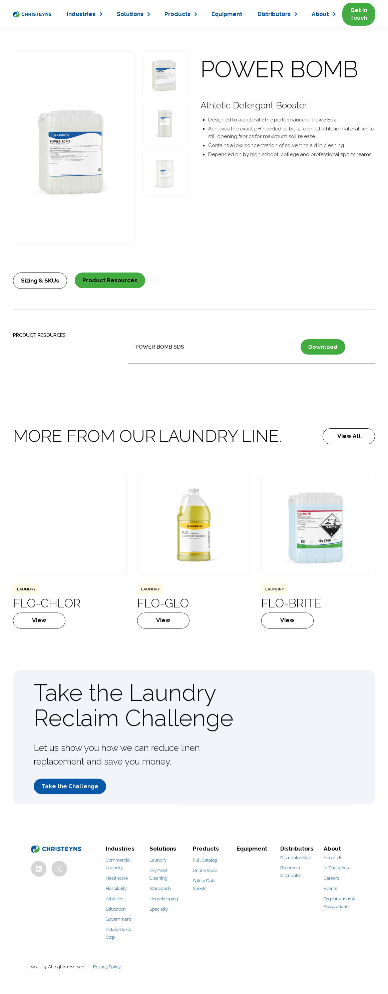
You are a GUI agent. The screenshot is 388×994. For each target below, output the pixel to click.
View (39, 638)
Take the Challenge (69, 804)
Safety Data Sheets (204, 884)
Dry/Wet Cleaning (158, 874)
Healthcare (117, 878)
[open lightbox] (74, 147)
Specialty (158, 909)
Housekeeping (163, 898)
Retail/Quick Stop (118, 933)
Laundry (157, 860)
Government (118, 919)
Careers (331, 878)
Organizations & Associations (339, 902)
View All (349, 436)
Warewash (160, 888)
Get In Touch (358, 14)
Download (323, 347)
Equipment (227, 14)
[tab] (40, 281)
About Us (333, 857)
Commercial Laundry (118, 863)
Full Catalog (205, 860)
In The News (336, 867)
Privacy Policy (107, 966)
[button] (84, 14)
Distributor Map (295, 857)
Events (330, 888)
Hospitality (116, 888)
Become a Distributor (290, 871)
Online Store (205, 870)
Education (116, 909)
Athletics (114, 898)
